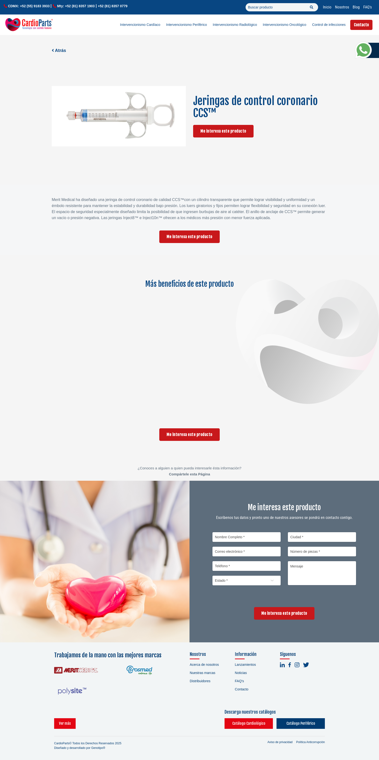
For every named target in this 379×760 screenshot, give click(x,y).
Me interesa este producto (223, 131)
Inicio (327, 7)
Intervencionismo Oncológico (284, 25)
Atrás (59, 50)
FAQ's (367, 7)
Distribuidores (200, 681)
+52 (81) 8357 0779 (113, 6)
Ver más (65, 723)
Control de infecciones (329, 25)
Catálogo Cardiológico (248, 723)
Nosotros (342, 7)
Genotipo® (98, 748)
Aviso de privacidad (279, 742)
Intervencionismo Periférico (186, 25)
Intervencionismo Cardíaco (140, 25)
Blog (356, 7)
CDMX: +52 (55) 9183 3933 (29, 6)
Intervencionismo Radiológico (235, 25)
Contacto (361, 24)
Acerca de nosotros (204, 665)
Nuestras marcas (202, 673)
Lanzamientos (245, 665)
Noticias (241, 673)
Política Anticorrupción (310, 742)
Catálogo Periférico (300, 723)
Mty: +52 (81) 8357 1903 (76, 6)
